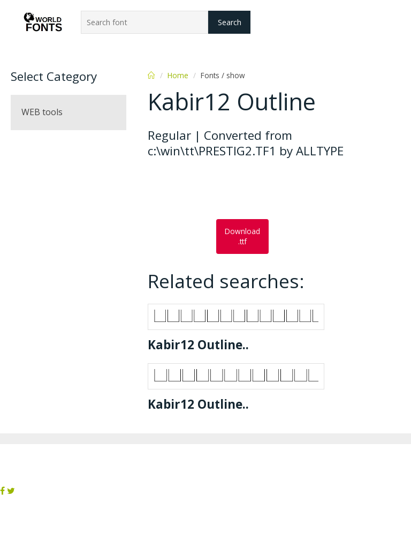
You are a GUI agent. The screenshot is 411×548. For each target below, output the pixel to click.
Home (178, 75)
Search (229, 22)
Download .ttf (242, 236)
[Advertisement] (233, 189)
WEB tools (42, 112)
